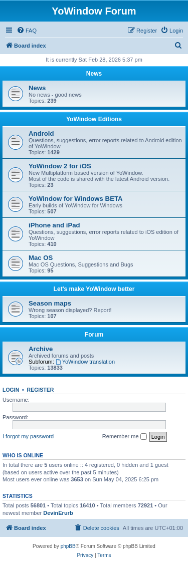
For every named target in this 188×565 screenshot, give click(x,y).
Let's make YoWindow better (94, 289)
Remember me (124, 436)
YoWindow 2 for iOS (60, 166)
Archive (41, 349)
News (94, 73)
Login (11, 390)
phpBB (68, 546)
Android (41, 133)
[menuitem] (27, 31)
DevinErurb (58, 513)
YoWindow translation (85, 362)
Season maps (50, 303)
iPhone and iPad (54, 225)
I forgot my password (28, 436)
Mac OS (41, 257)
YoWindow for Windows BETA (76, 198)
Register (40, 390)
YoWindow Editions (94, 119)
